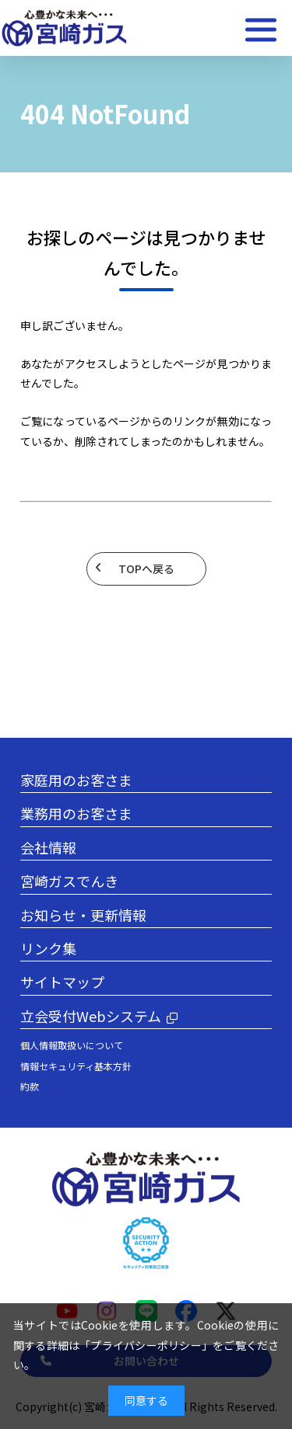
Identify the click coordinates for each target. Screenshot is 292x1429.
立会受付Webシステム (90, 1016)
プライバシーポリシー (145, 1345)
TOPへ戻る (146, 568)
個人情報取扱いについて (71, 1045)
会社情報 (48, 847)
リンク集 (48, 948)
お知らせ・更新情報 (83, 915)
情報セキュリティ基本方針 (76, 1066)
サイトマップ (62, 982)
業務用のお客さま (76, 813)
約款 (29, 1086)
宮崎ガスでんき (69, 881)
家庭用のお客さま (76, 780)
